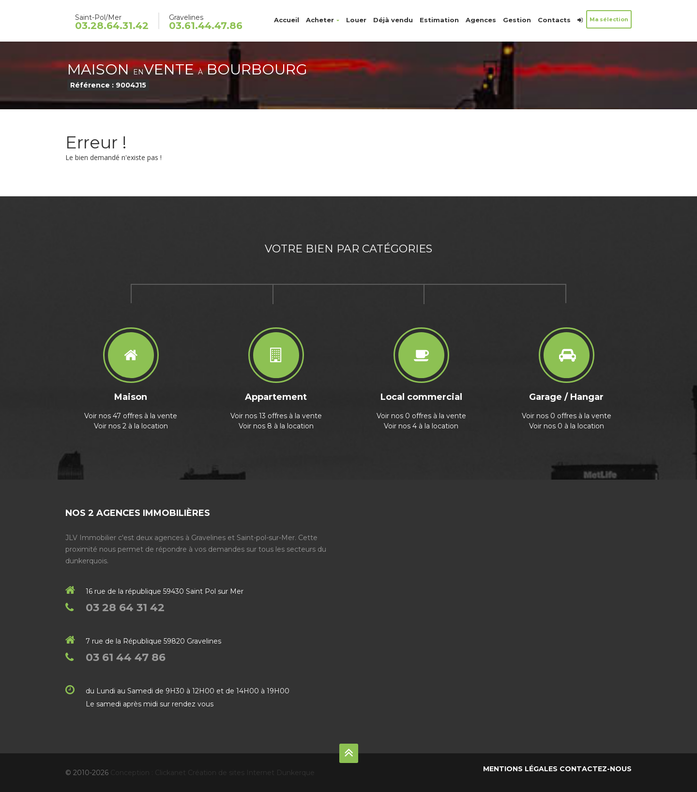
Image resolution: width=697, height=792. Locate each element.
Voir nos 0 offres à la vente (421, 415)
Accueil (286, 20)
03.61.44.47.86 (205, 25)
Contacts (554, 20)
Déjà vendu (393, 20)
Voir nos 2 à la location (131, 426)
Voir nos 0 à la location (566, 426)
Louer (356, 20)
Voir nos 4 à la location (421, 426)
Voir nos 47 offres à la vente (130, 415)
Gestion (517, 20)
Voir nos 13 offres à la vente (276, 415)
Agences (481, 20)
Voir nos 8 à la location (276, 426)
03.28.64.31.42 (112, 25)
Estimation (439, 20)
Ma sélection (609, 19)
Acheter (322, 20)
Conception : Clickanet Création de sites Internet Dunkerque (212, 772)
